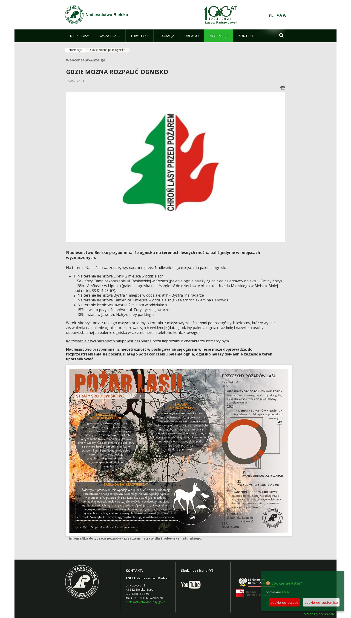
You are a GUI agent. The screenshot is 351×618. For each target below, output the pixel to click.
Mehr (286, 592)
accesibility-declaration (319, 614)
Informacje (75, 50)
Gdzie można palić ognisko (107, 50)
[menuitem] (79, 35)
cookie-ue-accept (284, 602)
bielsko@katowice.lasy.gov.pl (146, 602)
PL (271, 15)
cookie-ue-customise (321, 602)
